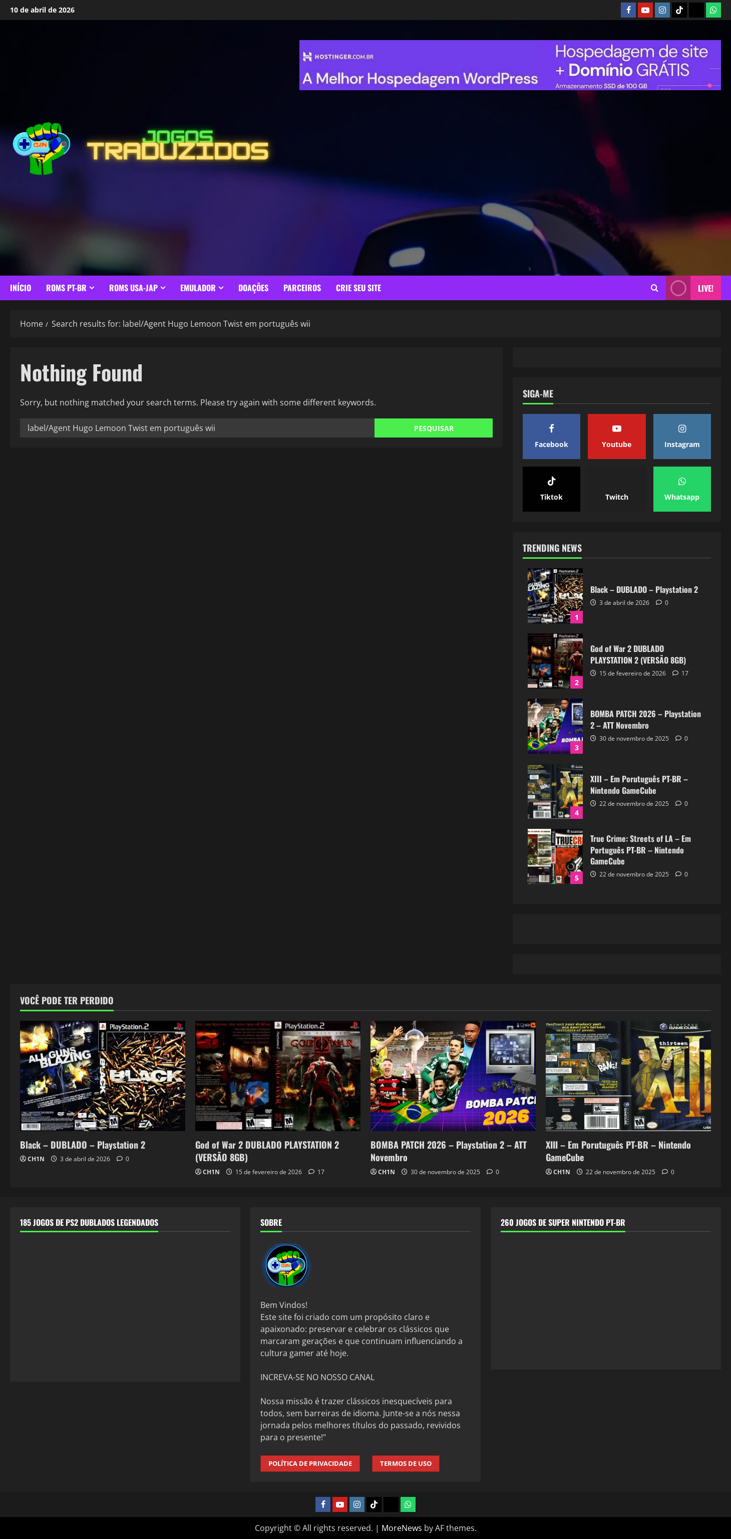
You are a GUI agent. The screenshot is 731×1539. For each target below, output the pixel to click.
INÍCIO (20, 288)
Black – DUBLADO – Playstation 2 (555, 595)
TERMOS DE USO (406, 1463)
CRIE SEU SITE (358, 288)
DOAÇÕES (253, 288)
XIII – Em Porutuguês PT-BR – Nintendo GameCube (555, 791)
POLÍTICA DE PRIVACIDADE (310, 1463)
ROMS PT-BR (66, 288)
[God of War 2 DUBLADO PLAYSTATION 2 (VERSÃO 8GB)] (277, 1076)
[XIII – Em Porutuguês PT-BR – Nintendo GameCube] (628, 1076)
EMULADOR (198, 288)
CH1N (36, 1159)
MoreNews (402, 1527)
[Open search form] (654, 288)
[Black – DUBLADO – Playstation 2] (102, 1076)
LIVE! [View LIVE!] (689, 288)
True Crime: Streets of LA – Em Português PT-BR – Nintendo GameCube (555, 856)
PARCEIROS (302, 288)
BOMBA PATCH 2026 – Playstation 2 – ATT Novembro (555, 726)
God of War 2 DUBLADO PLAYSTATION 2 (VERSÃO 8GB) (555, 661)
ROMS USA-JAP (133, 288)
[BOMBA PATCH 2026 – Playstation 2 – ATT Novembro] (453, 1076)
